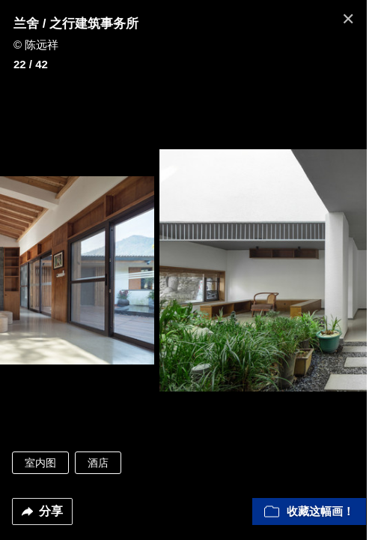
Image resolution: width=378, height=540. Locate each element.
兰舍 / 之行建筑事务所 (75, 23)
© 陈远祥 (35, 44)
